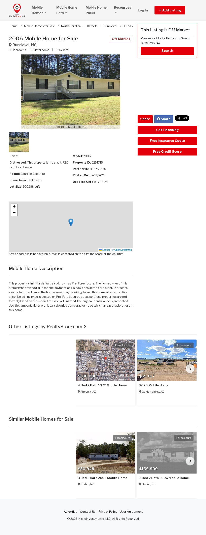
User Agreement (131, 511)
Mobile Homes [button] (42, 10)
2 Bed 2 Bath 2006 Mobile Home (164, 478)
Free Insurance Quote (167, 141)
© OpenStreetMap (122, 250)
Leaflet (104, 250)
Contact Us (87, 511)
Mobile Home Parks (96, 10)
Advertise (70, 511)
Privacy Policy (107, 511)
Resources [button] (122, 7)
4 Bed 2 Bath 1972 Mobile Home (102, 385)
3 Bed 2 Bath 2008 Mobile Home (102, 478)
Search (167, 51)
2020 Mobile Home (153, 385)
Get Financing (167, 130)
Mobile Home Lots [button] (66, 10)
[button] (174, 10)
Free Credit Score (167, 151)
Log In (143, 10)
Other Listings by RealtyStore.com (47, 326)
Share (145, 119)
